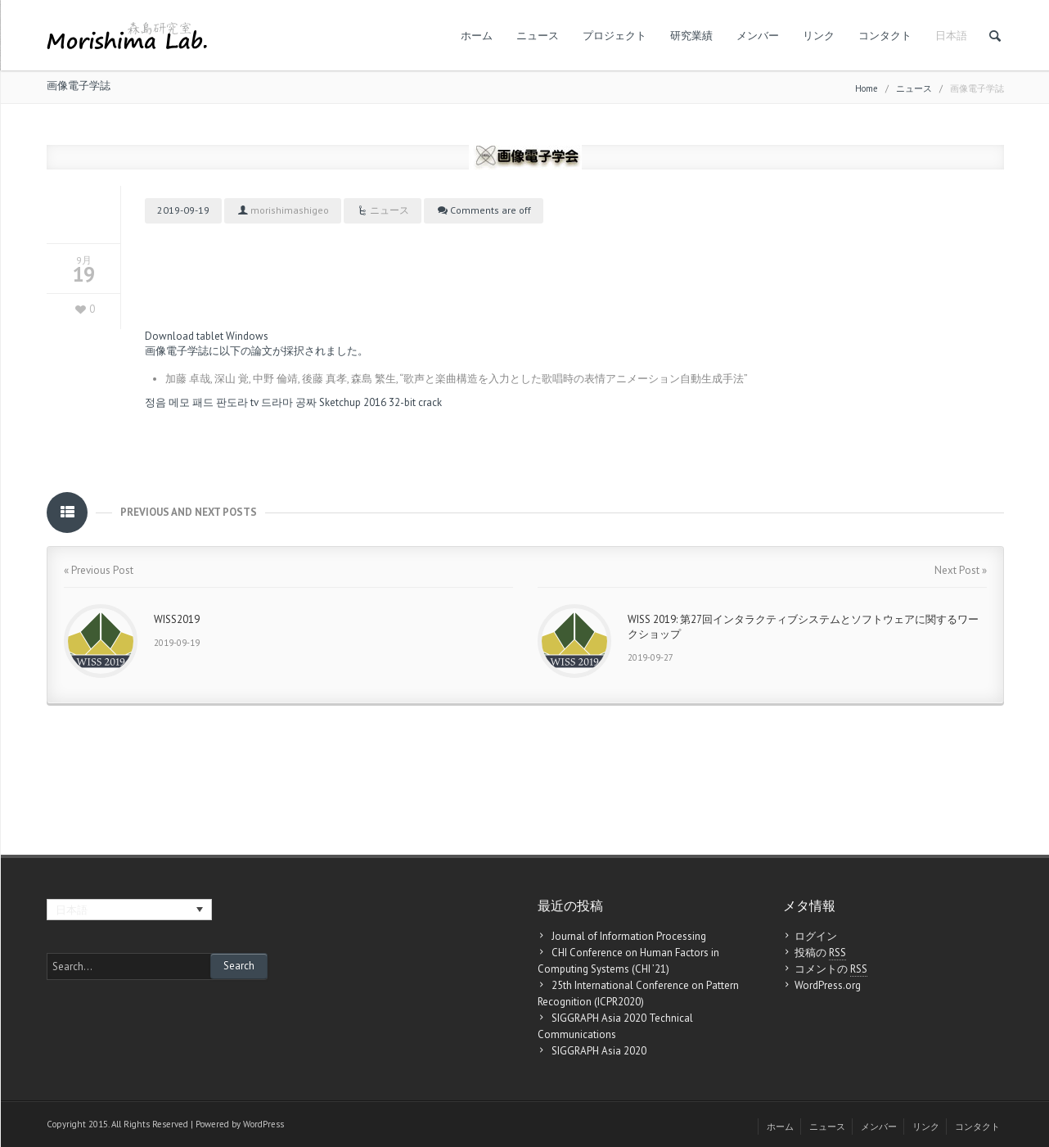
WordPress (263, 1124)
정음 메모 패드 (179, 402)
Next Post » (960, 570)
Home (866, 88)
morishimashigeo (289, 210)
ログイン (816, 936)
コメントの (831, 969)
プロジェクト (614, 36)
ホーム (477, 36)
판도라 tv (237, 402)
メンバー (757, 36)
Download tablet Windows (206, 336)
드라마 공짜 (289, 402)
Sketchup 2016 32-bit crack (380, 402)
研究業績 (691, 36)
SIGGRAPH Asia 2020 (599, 1051)
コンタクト (885, 36)
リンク (819, 36)
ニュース (537, 36)
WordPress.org (828, 985)
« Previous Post (98, 570)
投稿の (820, 953)
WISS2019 (177, 619)
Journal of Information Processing (629, 936)
